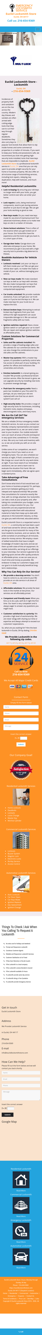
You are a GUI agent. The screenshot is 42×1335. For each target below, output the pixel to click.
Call (21, 1332)
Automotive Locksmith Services (21, 873)
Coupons (21, 1296)
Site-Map (30, 1299)
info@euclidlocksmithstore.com (15, 1053)
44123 (15, 643)
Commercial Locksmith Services (21, 829)
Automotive (34, 1293)
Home (5, 1293)
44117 (9, 643)
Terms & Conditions (10, 1299)
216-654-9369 (26, 20)
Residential (13, 1293)
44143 (33, 643)
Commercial (23, 1293)
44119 (27, 643)
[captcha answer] (23, 738)
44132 (21, 643)
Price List (22, 1299)
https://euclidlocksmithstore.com (21, 1288)
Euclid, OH (21, 88)
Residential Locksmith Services (21, 786)
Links (37, 1299)
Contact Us (30, 1296)
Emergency (12, 1296)
